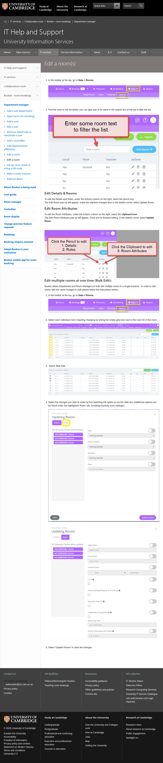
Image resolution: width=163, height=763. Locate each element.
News (97, 52)
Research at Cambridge (80, 8)
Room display (12, 216)
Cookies (8, 693)
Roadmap (9, 234)
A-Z (110, 52)
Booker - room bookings (59, 21)
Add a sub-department (19, 111)
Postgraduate (51, 729)
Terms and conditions (14, 750)
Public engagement (135, 733)
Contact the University (15, 733)
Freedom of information (15, 740)
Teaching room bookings (57, 685)
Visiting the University (96, 745)
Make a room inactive (19, 173)
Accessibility (10, 737)
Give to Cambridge (94, 732)
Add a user (13, 121)
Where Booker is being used (20, 187)
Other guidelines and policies (99, 689)
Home (5, 21)
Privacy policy (10, 688)
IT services (15, 21)
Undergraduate (52, 725)
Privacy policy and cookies (17, 743)
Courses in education (55, 749)
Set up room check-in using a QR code (17, 166)
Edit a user (12, 126)
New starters (23, 52)
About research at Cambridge (140, 729)
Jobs (87, 737)
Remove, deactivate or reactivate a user (18, 133)
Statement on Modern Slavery (19, 747)
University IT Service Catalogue (142, 694)
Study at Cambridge (45, 8)
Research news (134, 725)
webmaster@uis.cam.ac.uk (19, 684)
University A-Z (11, 753)
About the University (62, 8)
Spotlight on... (133, 738)
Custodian (10, 209)
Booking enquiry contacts (18, 241)
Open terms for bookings (21, 116)
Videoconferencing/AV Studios (60, 681)
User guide (10, 194)
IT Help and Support (15, 69)
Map (87, 741)
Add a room (13, 154)
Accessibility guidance (96, 681)
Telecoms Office (134, 685)
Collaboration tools (34, 21)
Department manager (85, 21)
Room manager (12, 201)
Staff (143, 52)
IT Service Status (134, 681)
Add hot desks (15, 179)
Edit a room (13, 159)
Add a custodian (16, 140)
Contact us (124, 52)
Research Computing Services (141, 689)
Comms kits (91, 694)
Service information (72, 52)
